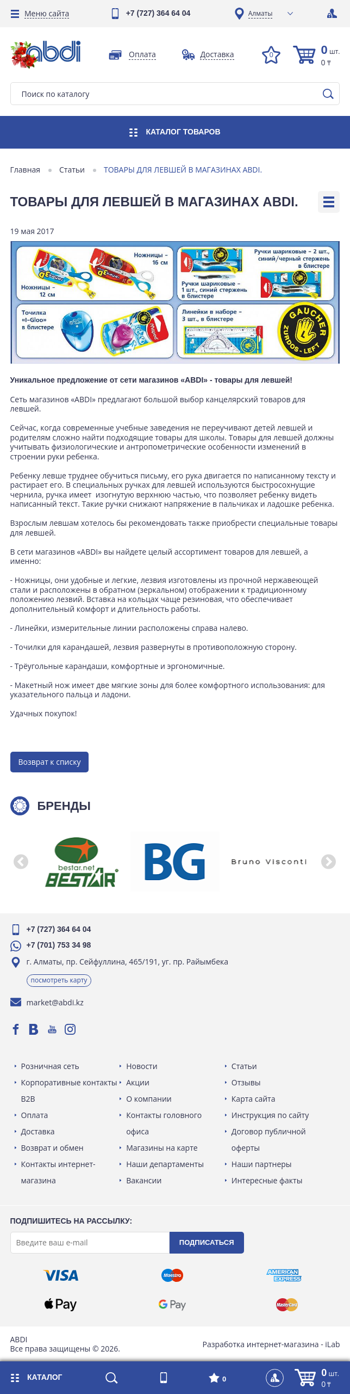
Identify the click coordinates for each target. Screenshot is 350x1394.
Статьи (73, 170)
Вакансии (144, 1180)
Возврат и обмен (53, 1147)
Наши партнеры (261, 1163)
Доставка (38, 1131)
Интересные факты (266, 1180)
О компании (149, 1098)
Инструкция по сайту (269, 1114)
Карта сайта (253, 1098)
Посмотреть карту (60, 979)
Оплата (35, 1114)
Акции (138, 1082)
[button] (22, 861)
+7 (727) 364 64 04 (158, 13)
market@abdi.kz (55, 1002)
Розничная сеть (51, 1065)
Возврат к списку (50, 761)
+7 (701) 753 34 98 (59, 944)
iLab (331, 1343)
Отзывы (245, 1082)
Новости (142, 1065)
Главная (26, 170)
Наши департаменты (165, 1163)
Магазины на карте (162, 1147)
